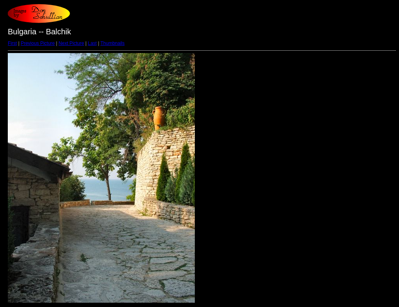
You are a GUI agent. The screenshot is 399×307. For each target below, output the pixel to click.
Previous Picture (38, 43)
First (12, 43)
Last (92, 43)
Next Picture (71, 43)
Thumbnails (113, 43)
